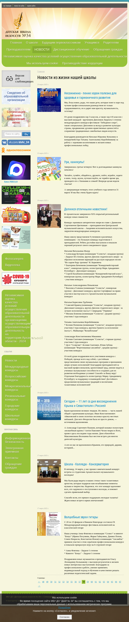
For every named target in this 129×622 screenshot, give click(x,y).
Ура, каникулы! (74, 162)
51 (55, 582)
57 (80, 582)
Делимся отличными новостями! (85, 209)
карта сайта (31, 5)
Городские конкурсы (12, 407)
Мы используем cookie (42, 63)
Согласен (64, 617)
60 (92, 582)
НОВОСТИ (41, 49)
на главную (7, 5)
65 (112, 582)
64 (108, 582)
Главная (16, 42)
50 (51, 582)
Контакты (11, 458)
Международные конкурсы (17, 368)
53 (63, 582)
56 (76, 582)
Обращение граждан (13, 465)
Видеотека (12, 265)
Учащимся (91, 42)
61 (96, 582)
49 (47, 582)
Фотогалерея (14, 258)
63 (104, 582)
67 (120, 582)
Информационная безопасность (17, 440)
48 (43, 582)
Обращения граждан (108, 49)
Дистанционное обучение (71, 49)
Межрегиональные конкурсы (18, 388)
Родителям (111, 42)
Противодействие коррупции (82, 63)
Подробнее (64, 607)
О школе (32, 42)
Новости (11, 360)
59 (88, 582)
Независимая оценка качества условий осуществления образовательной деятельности (65, 56)
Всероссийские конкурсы (15, 378)
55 (71, 582)
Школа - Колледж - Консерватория (86, 464)
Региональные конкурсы (15, 397)
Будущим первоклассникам (61, 42)
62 (100, 582)
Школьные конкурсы (12, 417)
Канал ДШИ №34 (11, 181)
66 (116, 582)
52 (59, 582)
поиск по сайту (19, 5)
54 (67, 582)
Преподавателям (18, 49)
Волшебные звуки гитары (81, 517)
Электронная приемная (14, 449)
